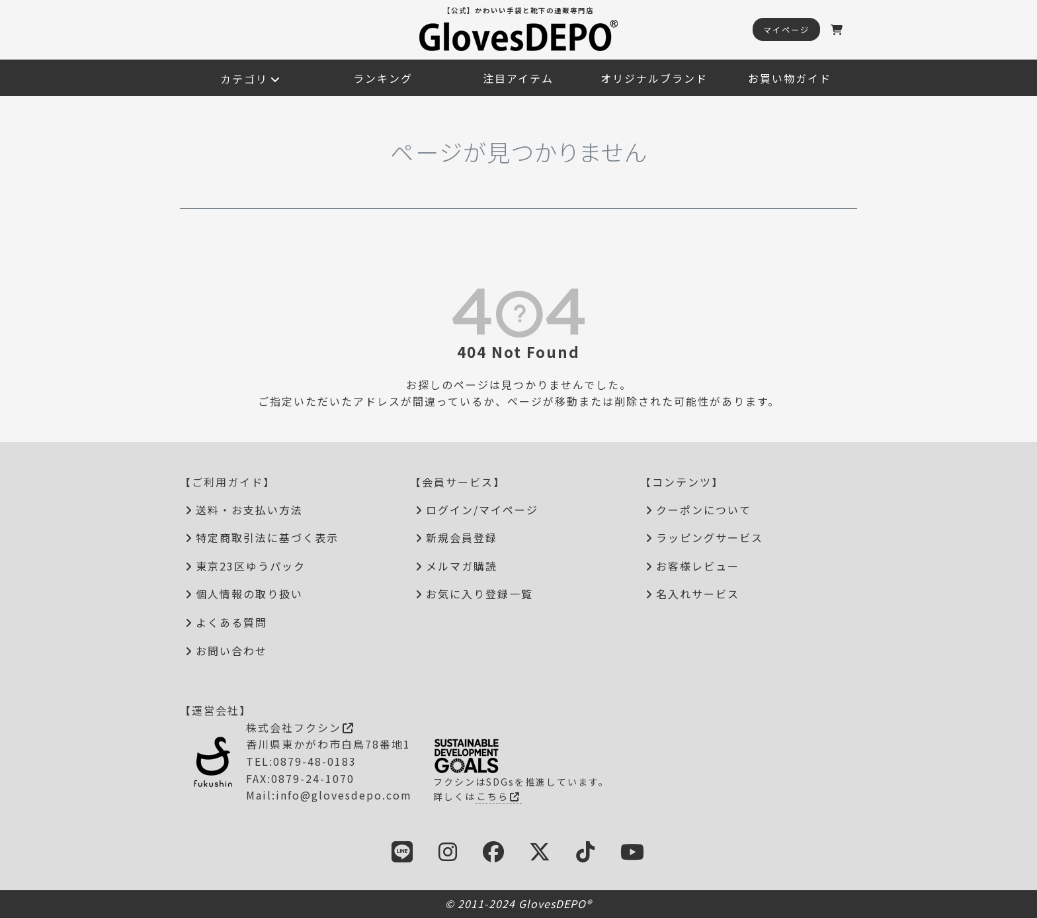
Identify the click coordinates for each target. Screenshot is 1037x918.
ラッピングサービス (709, 537)
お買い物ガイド (789, 78)
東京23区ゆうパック (251, 566)
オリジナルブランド (654, 78)
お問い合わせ (231, 651)
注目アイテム (518, 78)
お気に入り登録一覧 (479, 594)
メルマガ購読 (461, 566)
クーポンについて (703, 510)
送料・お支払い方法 (249, 510)
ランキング (383, 78)
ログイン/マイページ (482, 510)
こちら (498, 796)
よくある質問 (231, 622)
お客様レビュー (697, 566)
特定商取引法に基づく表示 (267, 537)
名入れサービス (697, 594)
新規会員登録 (461, 537)
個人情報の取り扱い (249, 594)
